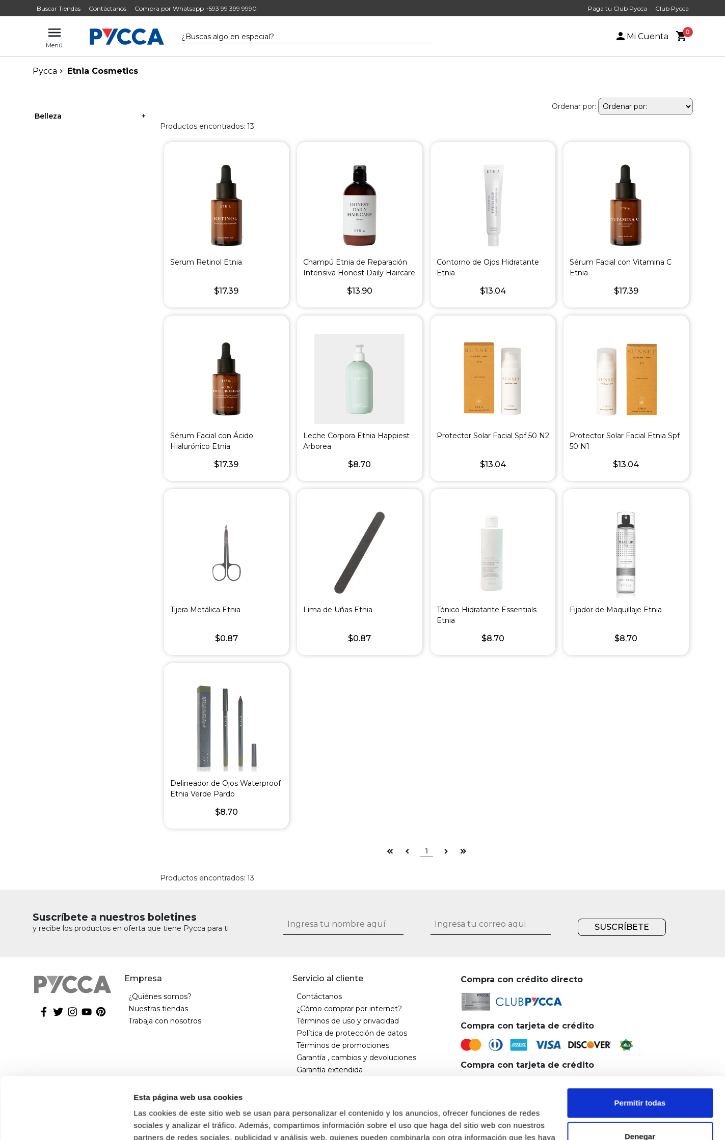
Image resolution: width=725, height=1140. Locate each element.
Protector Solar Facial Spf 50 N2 (493, 435)
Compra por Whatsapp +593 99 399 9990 (196, 8)
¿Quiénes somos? (160, 996)
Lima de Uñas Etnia (337, 609)
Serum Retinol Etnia (206, 262)
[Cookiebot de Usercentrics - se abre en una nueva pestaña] (66, 1120)
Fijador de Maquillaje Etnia (616, 609)
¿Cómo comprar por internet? (349, 1008)
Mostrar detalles (163, 1120)
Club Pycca (672, 8)
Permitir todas (640, 1045)
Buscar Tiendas (58, 8)
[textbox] (297, 37)
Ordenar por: (574, 106)
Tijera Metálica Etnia (205, 609)
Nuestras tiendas (158, 1008)
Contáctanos (107, 8)
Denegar (640, 1078)
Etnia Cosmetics (102, 71)
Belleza (48, 116)
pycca (45, 71)
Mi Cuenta (641, 36)
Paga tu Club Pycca (617, 8)
